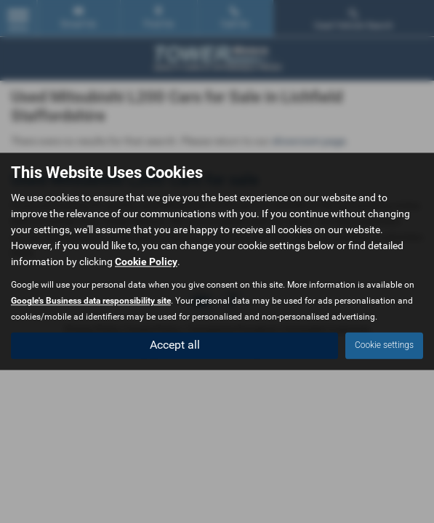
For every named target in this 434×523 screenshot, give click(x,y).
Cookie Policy (146, 262)
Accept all (175, 345)
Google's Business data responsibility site (91, 301)
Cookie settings (384, 346)
